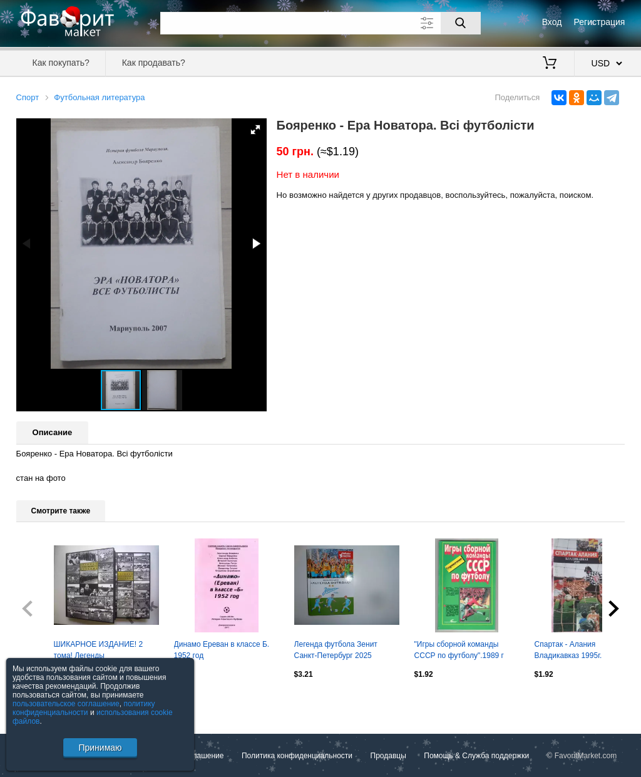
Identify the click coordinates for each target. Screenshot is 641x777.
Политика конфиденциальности (297, 755)
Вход (552, 22)
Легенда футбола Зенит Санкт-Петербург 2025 (335, 650)
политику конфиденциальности (84, 708)
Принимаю (99, 748)
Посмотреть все (43, 700)
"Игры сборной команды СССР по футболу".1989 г (459, 650)
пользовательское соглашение (66, 703)
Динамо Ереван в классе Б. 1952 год (222, 650)
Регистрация (599, 22)
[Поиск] (461, 23)
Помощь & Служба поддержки (476, 755)
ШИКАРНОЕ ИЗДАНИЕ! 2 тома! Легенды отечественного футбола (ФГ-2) (98, 651)
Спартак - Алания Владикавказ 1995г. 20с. (576, 650)
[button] (255, 130)
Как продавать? (153, 63)
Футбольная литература (99, 97)
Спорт (27, 97)
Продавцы (388, 755)
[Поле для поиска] (320, 23)
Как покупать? (61, 63)
